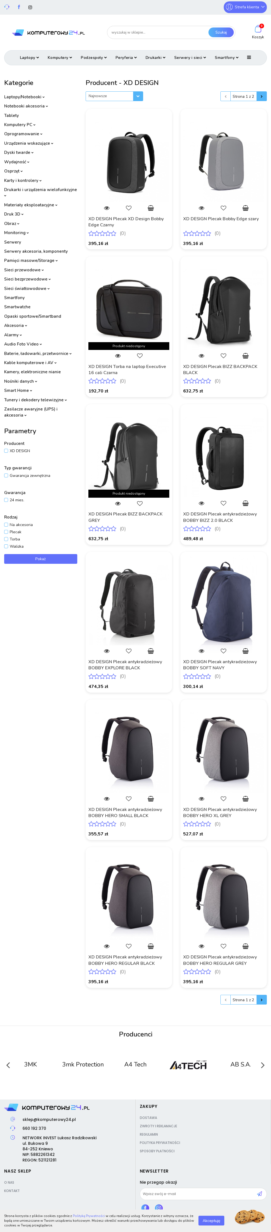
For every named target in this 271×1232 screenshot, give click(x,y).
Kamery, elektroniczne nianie (32, 372)
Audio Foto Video (23, 344)
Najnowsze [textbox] (98, 96)
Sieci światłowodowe (27, 288)
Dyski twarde (19, 152)
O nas (9, 1182)
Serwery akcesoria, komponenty (36, 251)
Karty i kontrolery (23, 180)
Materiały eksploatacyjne (31, 205)
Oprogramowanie (23, 134)
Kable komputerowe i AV (30, 362)
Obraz (11, 223)
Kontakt (12, 1190)
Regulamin (149, 1134)
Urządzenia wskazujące (28, 143)
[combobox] (114, 96)
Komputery (60, 57)
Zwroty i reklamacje (158, 1126)
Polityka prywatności (160, 1142)
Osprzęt (13, 171)
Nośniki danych (20, 381)
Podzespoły (94, 57)
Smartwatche (17, 307)
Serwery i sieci (190, 57)
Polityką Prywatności (89, 1216)
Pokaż (40, 559)
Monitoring (16, 233)
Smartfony (227, 57)
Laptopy (29, 57)
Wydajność (16, 162)
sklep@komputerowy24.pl (49, 1119)
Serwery (12, 242)
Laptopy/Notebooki (24, 97)
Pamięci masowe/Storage (31, 260)
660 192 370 (34, 1128)
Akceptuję (211, 1220)
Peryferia (126, 57)
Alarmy (13, 335)
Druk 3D (14, 214)
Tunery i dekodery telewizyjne (35, 400)
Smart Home (18, 390)
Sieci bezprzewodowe (27, 279)
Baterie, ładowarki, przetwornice (38, 353)
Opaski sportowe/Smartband (32, 316)
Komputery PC (20, 124)
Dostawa (148, 1117)
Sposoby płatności (157, 1151)
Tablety (11, 115)
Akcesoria (15, 325)
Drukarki (156, 57)
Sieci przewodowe (24, 270)
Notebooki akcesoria (26, 106)
